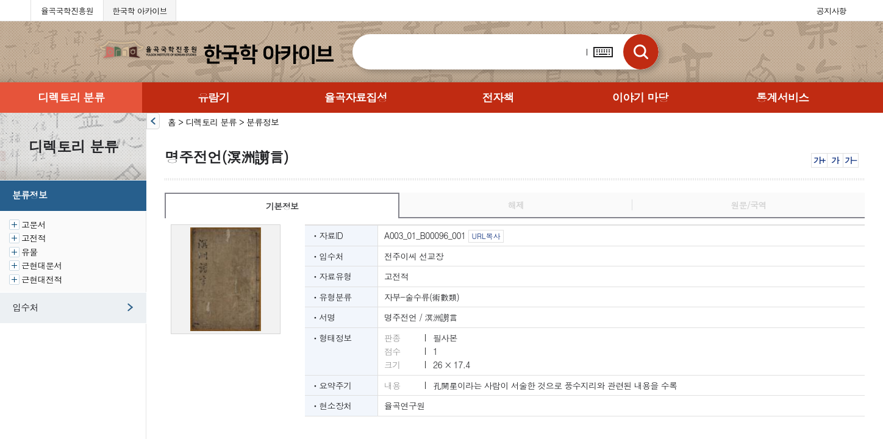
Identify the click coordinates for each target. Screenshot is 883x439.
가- (850, 160)
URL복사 (485, 235)
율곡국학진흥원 (67, 10)
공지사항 (831, 10)
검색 (641, 52)
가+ (819, 160)
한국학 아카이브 (139, 10)
